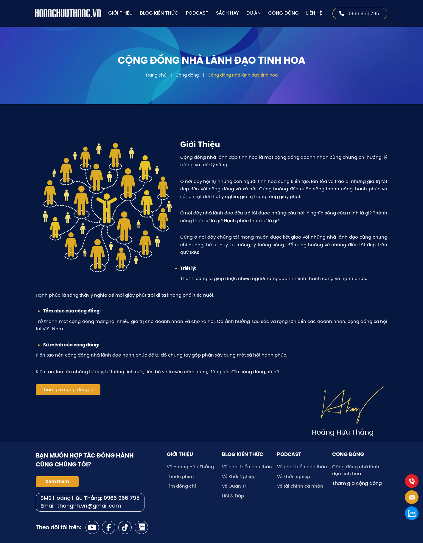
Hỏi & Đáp (233, 496)
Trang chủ (156, 75)
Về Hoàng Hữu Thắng (190, 466)
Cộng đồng (283, 13)
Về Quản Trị (235, 486)
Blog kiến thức (159, 13)
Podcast (197, 13)
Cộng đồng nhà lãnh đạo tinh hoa (243, 75)
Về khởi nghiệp (293, 476)
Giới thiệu (120, 13)
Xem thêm (57, 482)
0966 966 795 (359, 13)
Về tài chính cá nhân (300, 486)
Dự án (253, 13)
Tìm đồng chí (181, 486)
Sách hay (227, 13)
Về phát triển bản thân (247, 466)
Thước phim (180, 476)
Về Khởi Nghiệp (239, 476)
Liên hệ (314, 13)
